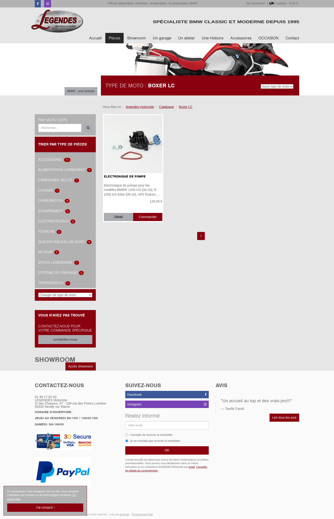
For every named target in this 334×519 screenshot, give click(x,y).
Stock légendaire (58, 262)
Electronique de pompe (125, 176)
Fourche (49, 231)
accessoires (54, 159)
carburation (54, 200)
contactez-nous (65, 339)
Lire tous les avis (284, 417)
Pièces (114, 38)
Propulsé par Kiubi (142, 514)
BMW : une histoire (81, 91)
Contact (292, 38)
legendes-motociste (140, 107)
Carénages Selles (58, 180)
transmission (54, 283)
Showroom (136, 38)
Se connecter (255, 3)
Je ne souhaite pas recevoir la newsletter (152, 441)
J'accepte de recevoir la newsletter (149, 435)
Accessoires (240, 38)
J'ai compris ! (45, 507)
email (192, 466)
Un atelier (186, 38)
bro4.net (124, 514)
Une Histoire (212, 38)
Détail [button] (118, 217)
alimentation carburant (65, 170)
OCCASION (268, 38)
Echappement (54, 211)
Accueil (95, 38)
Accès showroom (80, 366)
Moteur (48, 252)
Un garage (162, 38)
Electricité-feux (56, 221)
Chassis (49, 190)
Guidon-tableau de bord (65, 242)
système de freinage (61, 272)
